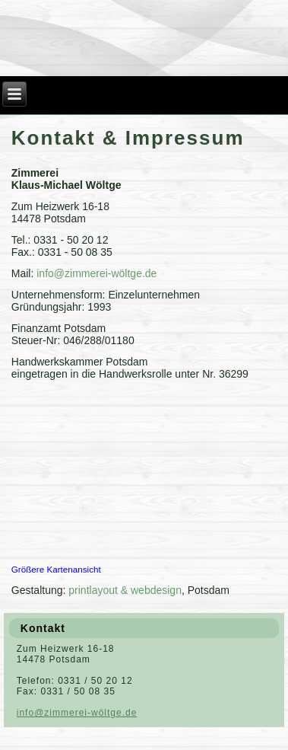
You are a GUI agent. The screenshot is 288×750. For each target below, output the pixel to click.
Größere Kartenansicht (56, 569)
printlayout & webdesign (125, 590)
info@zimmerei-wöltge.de (96, 273)
